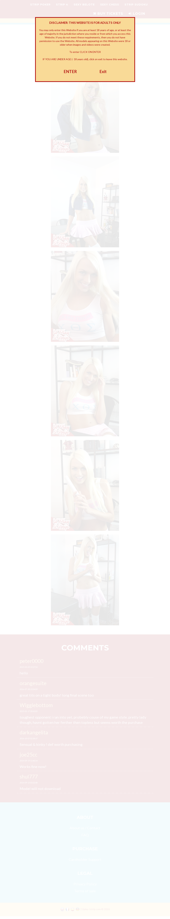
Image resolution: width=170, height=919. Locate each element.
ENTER (70, 71)
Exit (103, 71)
